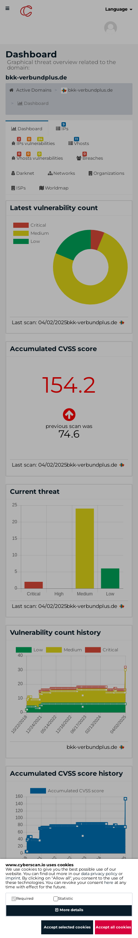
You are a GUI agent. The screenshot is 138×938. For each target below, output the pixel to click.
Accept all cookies (113, 927)
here (108, 882)
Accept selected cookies (67, 927)
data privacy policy (99, 873)
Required (22, 898)
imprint (13, 878)
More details (69, 909)
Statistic (63, 898)
